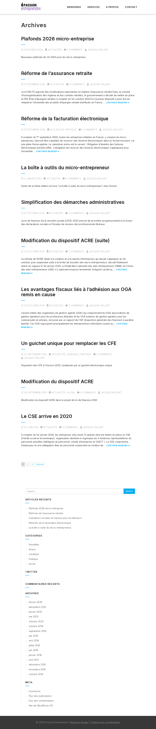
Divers (32, 549)
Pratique (70, 129)
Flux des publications (40, 696)
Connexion (35, 691)
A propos (112, 7)
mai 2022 (33, 616)
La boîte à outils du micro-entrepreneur (65, 167)
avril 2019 (34, 640)
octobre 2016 (36, 674)
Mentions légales (79, 722)
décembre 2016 (37, 664)
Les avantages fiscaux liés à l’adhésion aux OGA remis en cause (76, 291)
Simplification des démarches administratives (72, 202)
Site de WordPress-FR (41, 705)
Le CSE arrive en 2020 (46, 416)
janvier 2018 (35, 655)
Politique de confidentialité (105, 722)
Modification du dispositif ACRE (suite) (65, 240)
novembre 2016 (37, 669)
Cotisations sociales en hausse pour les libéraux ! (55, 518)
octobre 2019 (36, 626)
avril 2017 (34, 659)
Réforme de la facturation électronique (64, 118)
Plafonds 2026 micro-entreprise (57, 39)
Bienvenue (74, 7)
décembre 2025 (37, 607)
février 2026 (35, 602)
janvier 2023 (35, 611)
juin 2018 (33, 650)
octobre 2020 (36, 621)
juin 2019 (33, 635)
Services (93, 7)
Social (71, 392)
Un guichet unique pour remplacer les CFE (68, 343)
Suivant (39, 464)
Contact (131, 7)
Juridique (73, 354)
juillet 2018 (34, 645)
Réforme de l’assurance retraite (56, 73)
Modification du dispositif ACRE (57, 381)
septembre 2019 (37, 631)
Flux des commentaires (41, 700)
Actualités (55, 49)
